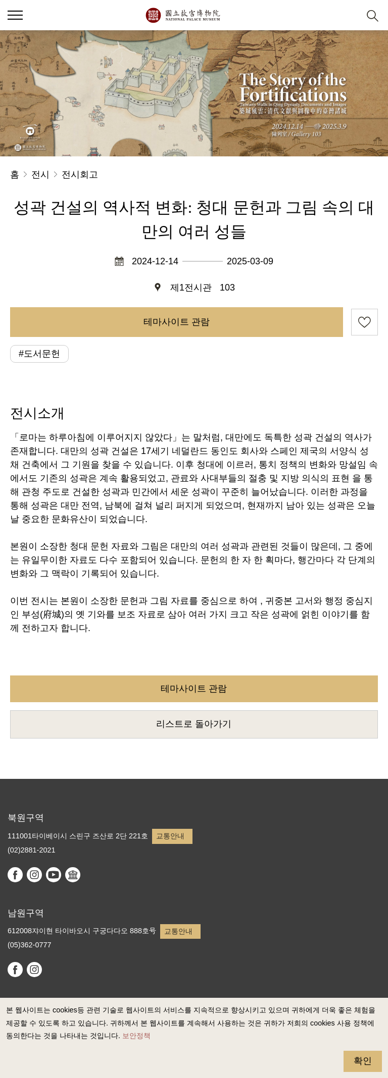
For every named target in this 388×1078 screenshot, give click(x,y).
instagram (34, 874)
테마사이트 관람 (176, 322)
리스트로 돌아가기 (193, 724)
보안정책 (136, 1036)
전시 (40, 174)
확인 (363, 1061)
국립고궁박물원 (182, 15)
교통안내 (170, 836)
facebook (15, 874)
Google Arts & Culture (72, 874)
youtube (53, 874)
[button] (348, 15)
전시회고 (80, 174)
